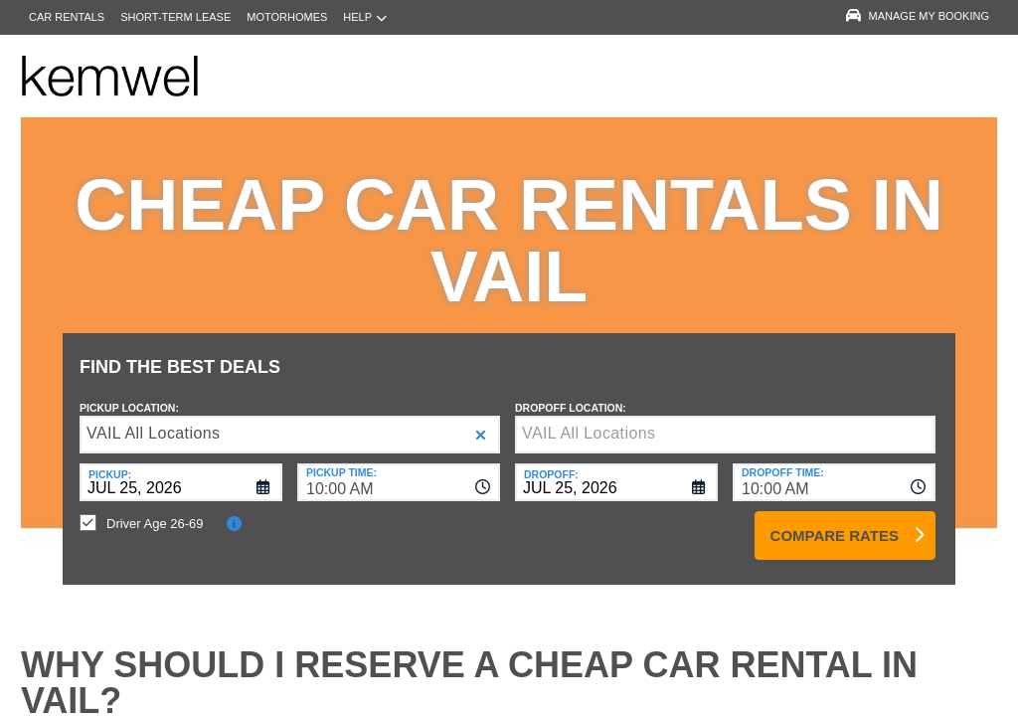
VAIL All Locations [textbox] (153, 418)
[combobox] (398, 467)
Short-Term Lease (175, 17)
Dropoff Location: (570, 393)
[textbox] (725, 420)
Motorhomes (287, 17)
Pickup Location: (129, 393)
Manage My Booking (917, 16)
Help (365, 17)
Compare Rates (834, 520)
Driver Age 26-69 (155, 508)
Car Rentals (66, 17)
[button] (480, 420)
